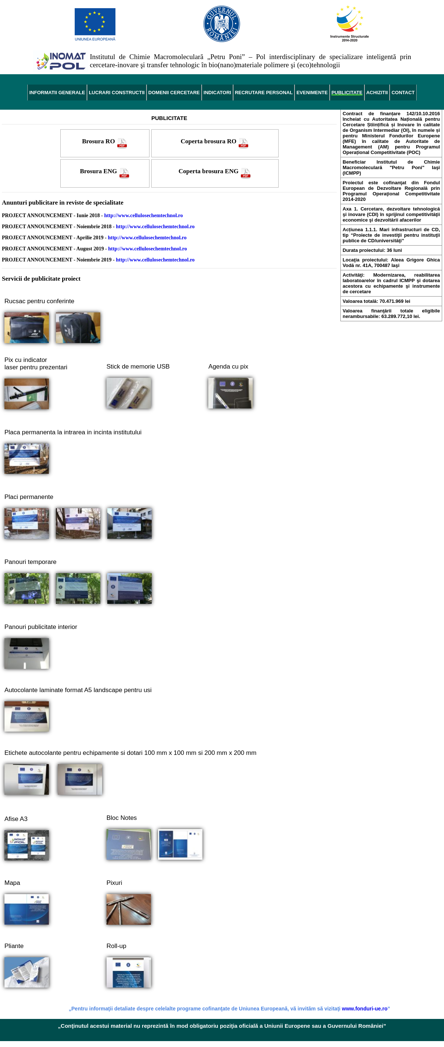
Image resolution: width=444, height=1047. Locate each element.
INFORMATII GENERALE (57, 92)
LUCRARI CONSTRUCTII (117, 92)
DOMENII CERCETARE (174, 92)
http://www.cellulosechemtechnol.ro (143, 215)
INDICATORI (217, 92)
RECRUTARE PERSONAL (264, 92)
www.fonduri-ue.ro (364, 1009)
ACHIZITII (377, 92)
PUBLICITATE (347, 92)
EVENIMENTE (312, 92)
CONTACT (403, 92)
